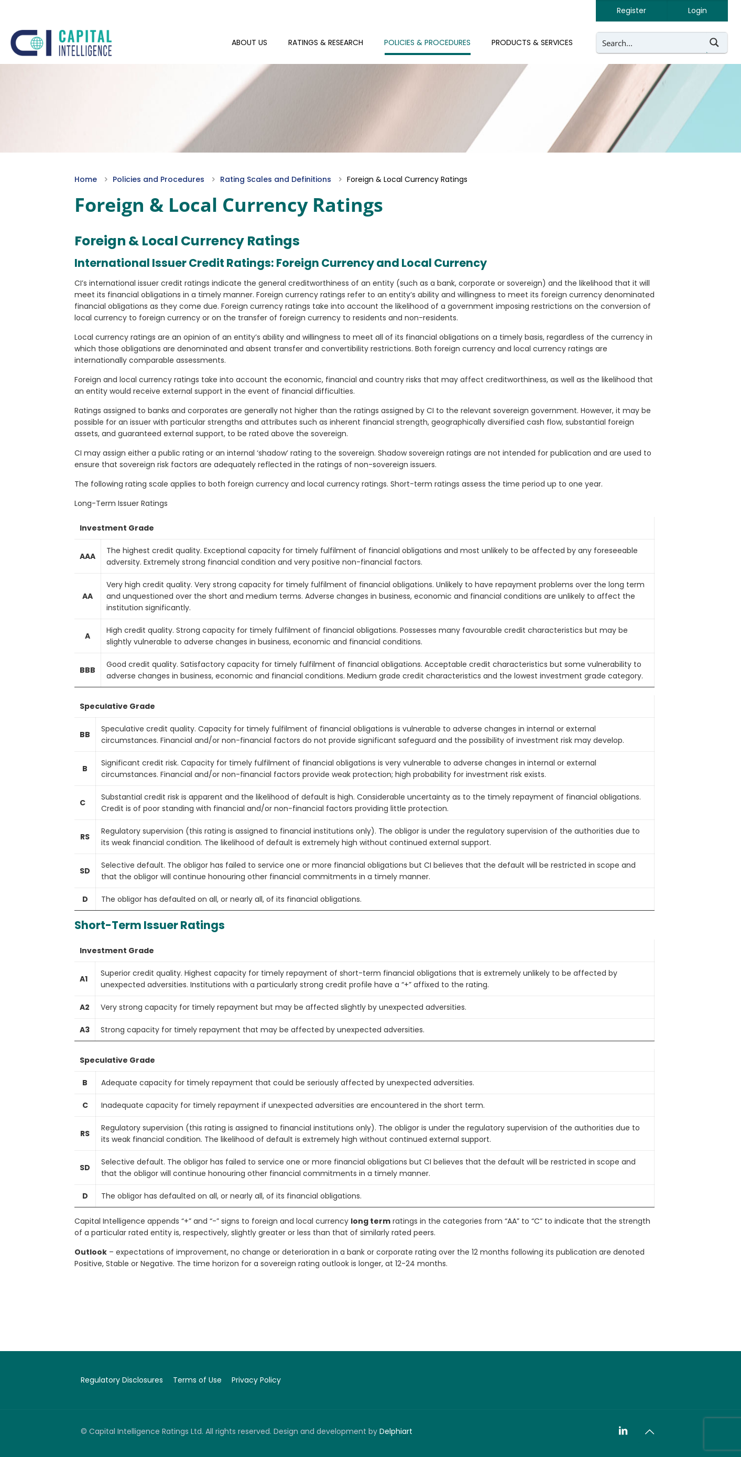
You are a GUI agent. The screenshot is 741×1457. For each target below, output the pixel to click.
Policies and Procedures (158, 179)
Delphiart (395, 1431)
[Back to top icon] (649, 1432)
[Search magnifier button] (716, 42)
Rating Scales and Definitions (275, 179)
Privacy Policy (256, 1380)
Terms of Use (197, 1380)
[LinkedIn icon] (623, 1431)
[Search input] (652, 42)
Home (85, 179)
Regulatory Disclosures (122, 1380)
